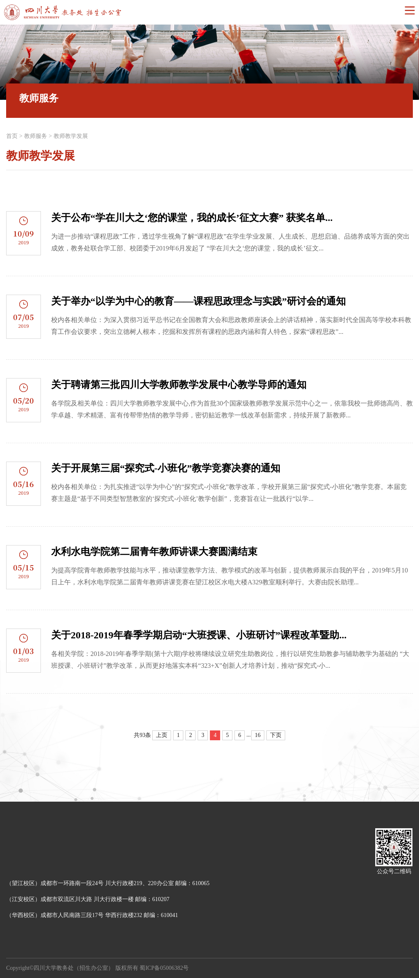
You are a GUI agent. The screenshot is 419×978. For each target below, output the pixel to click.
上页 (161, 735)
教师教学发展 (71, 136)
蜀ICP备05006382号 (164, 968)
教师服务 (35, 136)
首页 (12, 136)
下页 (276, 735)
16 (258, 735)
